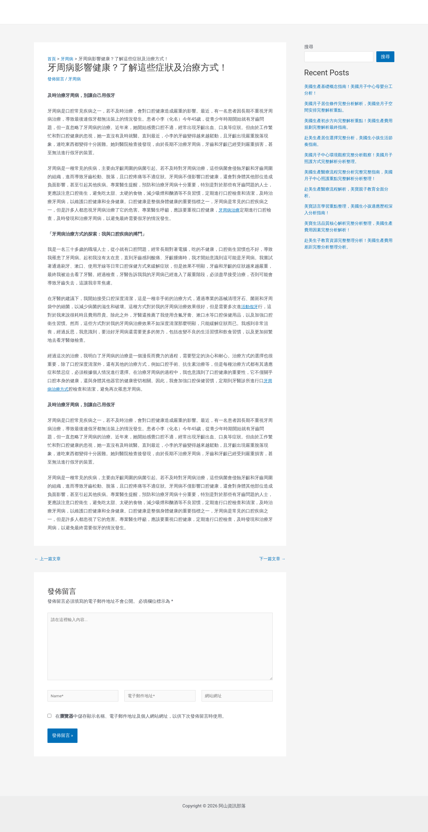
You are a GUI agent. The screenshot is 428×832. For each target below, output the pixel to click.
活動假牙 (250, 306)
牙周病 (76, 79)
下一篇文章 (271, 559)
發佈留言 (56, 79)
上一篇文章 (49, 559)
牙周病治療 (230, 210)
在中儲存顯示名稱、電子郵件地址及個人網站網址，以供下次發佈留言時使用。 (140, 724)
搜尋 (308, 47)
